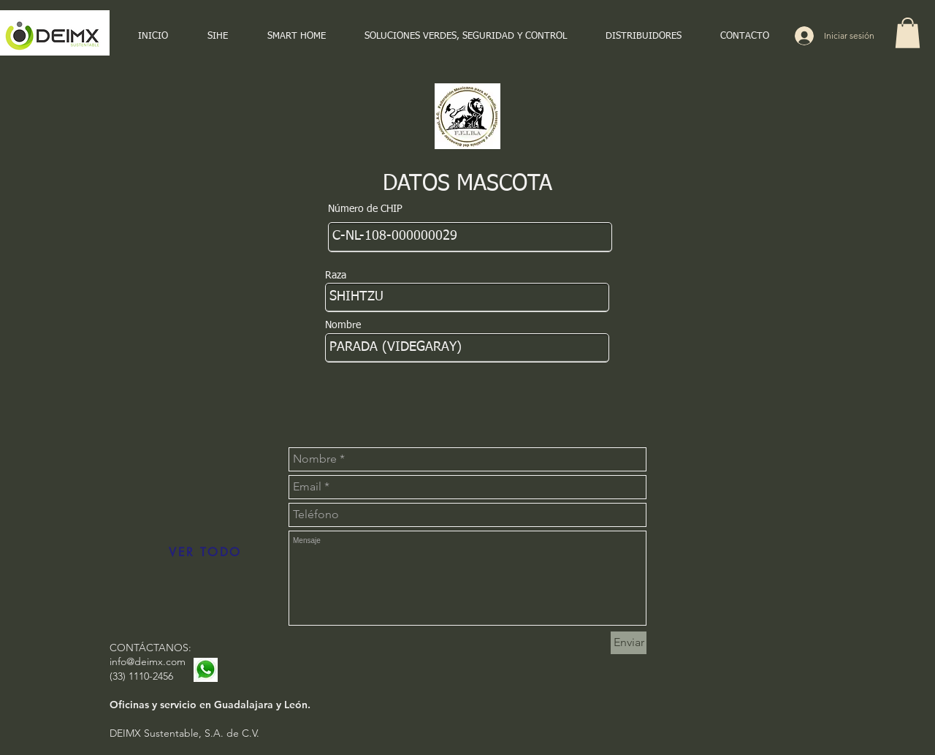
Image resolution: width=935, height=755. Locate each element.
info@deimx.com (148, 661)
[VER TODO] (205, 552)
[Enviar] (628, 642)
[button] (907, 33)
